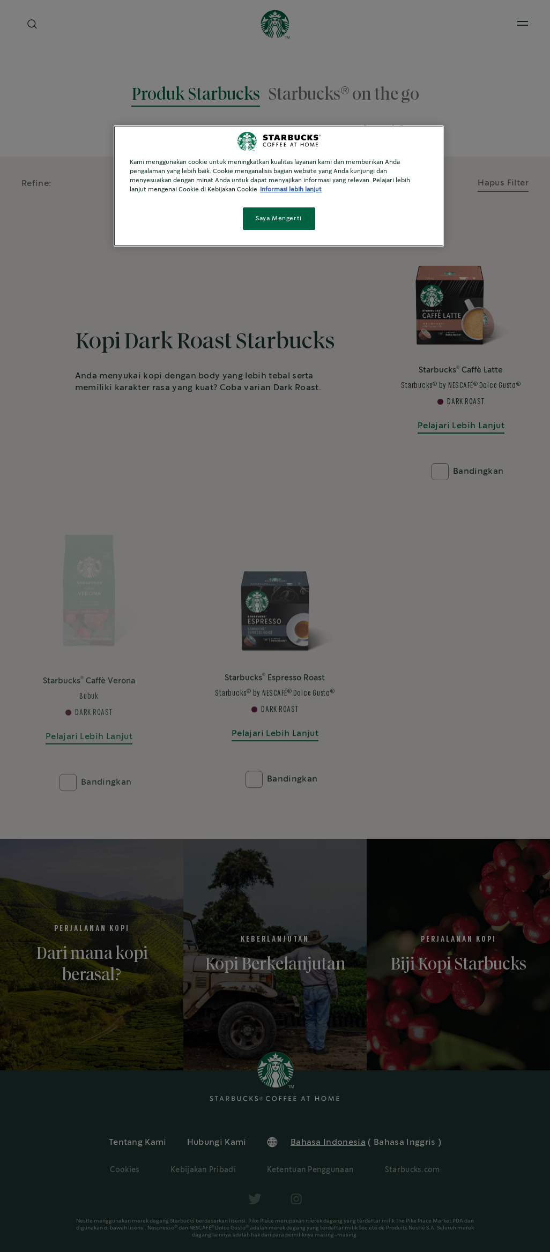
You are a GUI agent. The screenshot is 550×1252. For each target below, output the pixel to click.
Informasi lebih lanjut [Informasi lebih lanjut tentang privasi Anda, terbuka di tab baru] (291, 189)
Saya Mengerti (278, 218)
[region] (279, 186)
